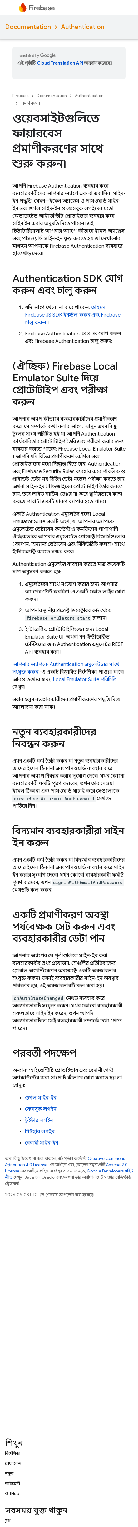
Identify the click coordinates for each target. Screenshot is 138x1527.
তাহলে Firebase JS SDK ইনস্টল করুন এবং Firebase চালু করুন (73, 315)
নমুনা (9, 1473)
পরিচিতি (84, 679)
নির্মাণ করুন (30, 103)
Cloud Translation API (60, 63)
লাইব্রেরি (12, 1483)
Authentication (82, 27)
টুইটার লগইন (39, 1120)
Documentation (28, 27)
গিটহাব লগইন (39, 1132)
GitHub (12, 1493)
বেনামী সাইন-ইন (41, 1143)
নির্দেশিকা (12, 1453)
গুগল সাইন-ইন (40, 1098)
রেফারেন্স (13, 1463)
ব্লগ (7, 1521)
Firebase (20, 95)
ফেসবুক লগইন (40, 1109)
